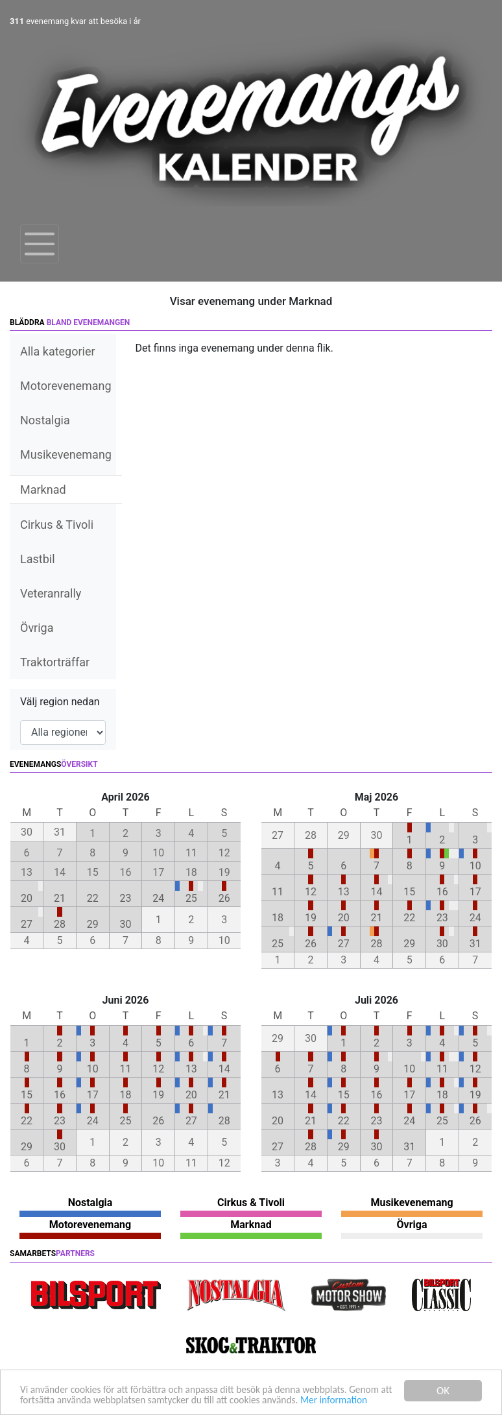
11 (277, 892)
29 (93, 924)
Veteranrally (50, 593)
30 (125, 924)
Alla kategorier (57, 351)
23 (125, 898)
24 (158, 898)
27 (26, 924)
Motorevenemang (66, 386)
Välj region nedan (60, 701)
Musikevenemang (66, 454)
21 (60, 898)
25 (191, 898)
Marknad (43, 489)
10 (475, 866)
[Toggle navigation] (39, 243)
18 (277, 918)
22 (93, 898)
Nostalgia (45, 420)
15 (409, 892)
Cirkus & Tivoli (56, 524)
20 (26, 898)
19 (311, 918)
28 (60, 924)
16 (442, 892)
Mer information (57, 1400)
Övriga (36, 628)
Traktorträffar (55, 662)
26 (224, 898)
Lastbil (37, 559)
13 (344, 892)
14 (376, 892)
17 (475, 892)
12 (311, 892)
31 (475, 943)
